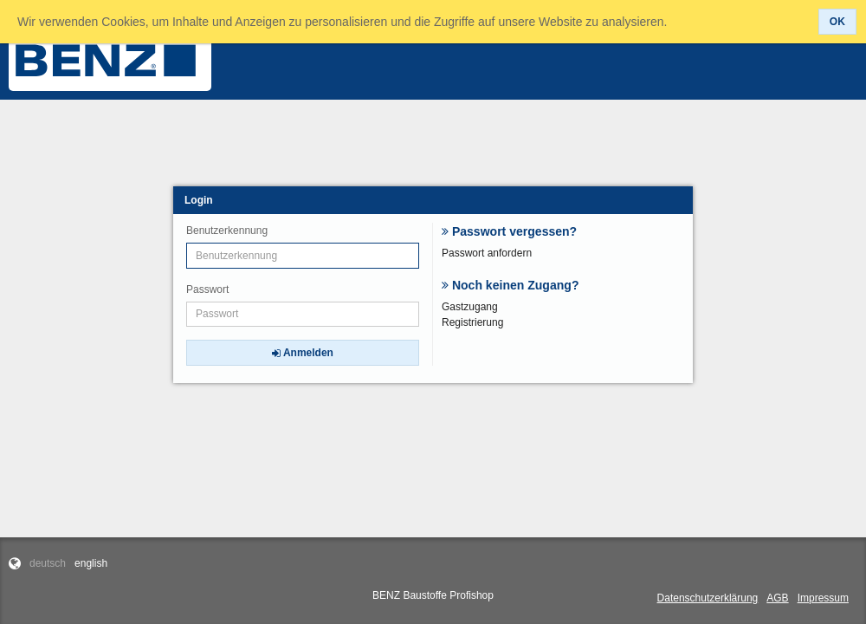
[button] (837, 22)
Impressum (823, 598)
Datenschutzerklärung (708, 598)
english (90, 563)
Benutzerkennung (227, 230)
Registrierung (472, 322)
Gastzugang (470, 307)
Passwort (207, 289)
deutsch (47, 563)
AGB (777, 598)
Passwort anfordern (487, 253)
